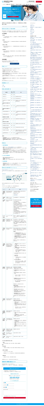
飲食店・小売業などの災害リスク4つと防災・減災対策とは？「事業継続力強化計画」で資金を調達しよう (36, 154)
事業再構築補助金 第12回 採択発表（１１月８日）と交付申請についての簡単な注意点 (35, 119)
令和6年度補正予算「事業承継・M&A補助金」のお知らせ (36, 112)
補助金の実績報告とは (32, 160)
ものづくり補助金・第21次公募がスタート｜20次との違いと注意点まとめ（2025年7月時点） (36, 62)
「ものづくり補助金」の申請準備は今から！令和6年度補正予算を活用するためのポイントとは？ (36, 125)
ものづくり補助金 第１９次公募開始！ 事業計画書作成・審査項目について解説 (36, 82)
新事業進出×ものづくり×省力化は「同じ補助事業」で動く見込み (35, 38)
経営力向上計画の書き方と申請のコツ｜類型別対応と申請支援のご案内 (36, 135)
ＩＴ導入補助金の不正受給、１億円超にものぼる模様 (36, 171)
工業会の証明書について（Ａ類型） (34, 139)
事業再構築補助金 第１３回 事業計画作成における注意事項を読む (36, 98)
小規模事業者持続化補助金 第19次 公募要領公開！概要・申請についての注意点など (35, 176)
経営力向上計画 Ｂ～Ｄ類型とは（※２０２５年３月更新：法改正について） (36, 141)
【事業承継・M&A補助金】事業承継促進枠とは (35, 46)
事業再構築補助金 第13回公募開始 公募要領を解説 (36, 108)
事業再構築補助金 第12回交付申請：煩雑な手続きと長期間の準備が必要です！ (36, 116)
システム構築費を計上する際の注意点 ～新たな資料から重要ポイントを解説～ (36, 148)
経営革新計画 (31, 123)
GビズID (3, 184)
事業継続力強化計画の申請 (33, 149)
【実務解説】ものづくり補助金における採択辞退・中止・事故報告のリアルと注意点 (36, 53)
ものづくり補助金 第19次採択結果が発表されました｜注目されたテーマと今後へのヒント (36, 60)
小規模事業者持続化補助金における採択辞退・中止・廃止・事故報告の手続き (35, 55)
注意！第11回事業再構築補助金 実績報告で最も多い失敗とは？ (36, 145)
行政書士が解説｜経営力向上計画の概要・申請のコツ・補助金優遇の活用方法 (36, 130)
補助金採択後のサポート (33, 127)
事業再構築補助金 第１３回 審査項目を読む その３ (36, 105)
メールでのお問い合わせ (13, 16)
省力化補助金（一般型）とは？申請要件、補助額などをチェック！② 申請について (36, 89)
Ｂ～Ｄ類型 (4, 86)
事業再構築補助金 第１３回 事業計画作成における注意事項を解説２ (36, 96)
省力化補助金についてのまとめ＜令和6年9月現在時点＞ (36, 159)
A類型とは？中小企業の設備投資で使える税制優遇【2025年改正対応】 (36, 138)
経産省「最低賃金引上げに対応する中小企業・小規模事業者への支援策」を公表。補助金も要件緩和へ (36, 58)
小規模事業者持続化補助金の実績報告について (35, 164)
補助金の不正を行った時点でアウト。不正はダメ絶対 (36, 173)
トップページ (4, 4)
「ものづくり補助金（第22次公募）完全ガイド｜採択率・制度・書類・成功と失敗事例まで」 (36, 44)
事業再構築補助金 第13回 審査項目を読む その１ (36, 101)
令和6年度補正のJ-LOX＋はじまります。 (34, 76)
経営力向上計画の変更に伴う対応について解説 (35, 80)
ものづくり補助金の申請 (33, 42)
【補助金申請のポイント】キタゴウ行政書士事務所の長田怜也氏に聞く (36, 180)
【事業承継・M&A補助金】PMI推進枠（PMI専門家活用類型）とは (36, 48)
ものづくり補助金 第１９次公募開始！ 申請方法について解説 (36, 85)
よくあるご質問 (36, 4)
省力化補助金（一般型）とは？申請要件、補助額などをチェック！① (36, 92)
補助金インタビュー (32, 4)
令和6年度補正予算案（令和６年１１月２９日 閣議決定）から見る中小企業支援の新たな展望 (36, 114)
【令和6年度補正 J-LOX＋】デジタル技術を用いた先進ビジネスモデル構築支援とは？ (36, 72)
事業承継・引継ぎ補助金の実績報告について (35, 167)
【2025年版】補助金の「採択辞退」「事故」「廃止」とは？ (36, 50)
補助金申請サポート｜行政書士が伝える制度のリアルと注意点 (18, 4)
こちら (8, 80)
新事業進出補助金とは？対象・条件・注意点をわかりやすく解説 (36, 75)
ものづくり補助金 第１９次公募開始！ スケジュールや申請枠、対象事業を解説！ (36, 87)
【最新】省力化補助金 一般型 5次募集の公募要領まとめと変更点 (36, 40)
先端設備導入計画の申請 (33, 128)
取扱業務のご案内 (8, 4)
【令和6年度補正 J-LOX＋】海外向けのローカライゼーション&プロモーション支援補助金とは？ (36, 78)
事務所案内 (40, 4)
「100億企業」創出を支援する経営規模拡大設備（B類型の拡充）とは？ (36, 133)
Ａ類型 (3, 85)
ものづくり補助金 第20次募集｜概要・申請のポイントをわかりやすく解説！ (36, 70)
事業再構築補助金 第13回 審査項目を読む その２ (36, 103)
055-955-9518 (14, 377)
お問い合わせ (39, 1)
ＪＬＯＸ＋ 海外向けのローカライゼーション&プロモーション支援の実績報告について (36, 163)
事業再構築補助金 (32, 143)
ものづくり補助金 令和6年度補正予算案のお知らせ (36, 109)
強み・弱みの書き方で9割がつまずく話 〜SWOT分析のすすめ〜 (36, 65)
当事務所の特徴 (27, 4)
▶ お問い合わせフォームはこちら (14, 63)
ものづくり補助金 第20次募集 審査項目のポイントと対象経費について (36, 67)
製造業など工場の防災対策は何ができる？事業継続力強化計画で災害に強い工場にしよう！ (36, 152)
